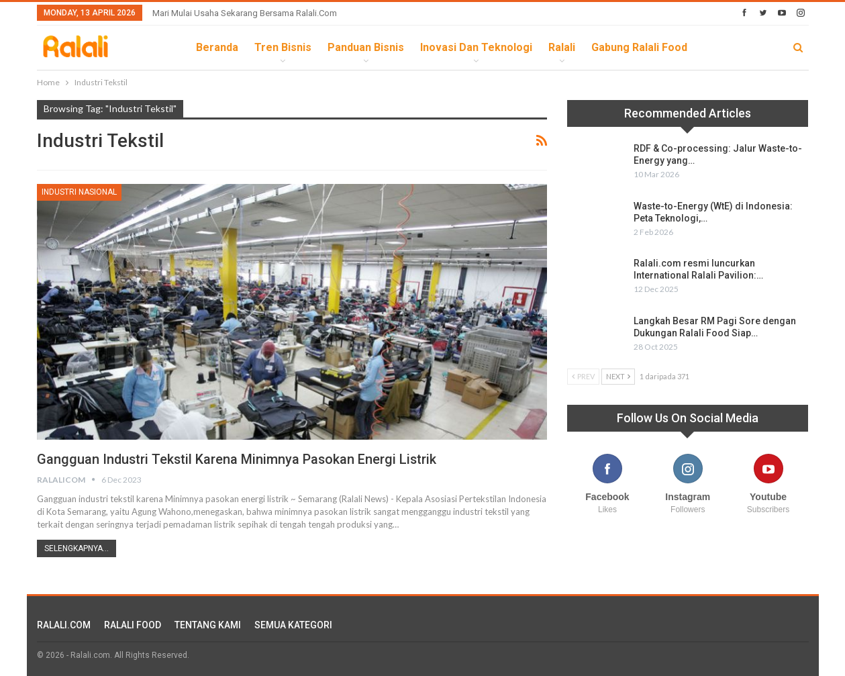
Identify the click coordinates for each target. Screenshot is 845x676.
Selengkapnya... (76, 548)
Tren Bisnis (282, 47)
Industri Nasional (79, 192)
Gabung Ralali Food (639, 47)
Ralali (561, 47)
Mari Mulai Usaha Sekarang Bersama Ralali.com (244, 13)
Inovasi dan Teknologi (476, 47)
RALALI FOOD (132, 625)
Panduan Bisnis (366, 47)
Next (618, 376)
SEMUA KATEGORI (293, 625)
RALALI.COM (64, 625)
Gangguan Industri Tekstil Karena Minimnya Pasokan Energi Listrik (238, 459)
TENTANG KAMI (208, 625)
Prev (583, 376)
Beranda (217, 47)
